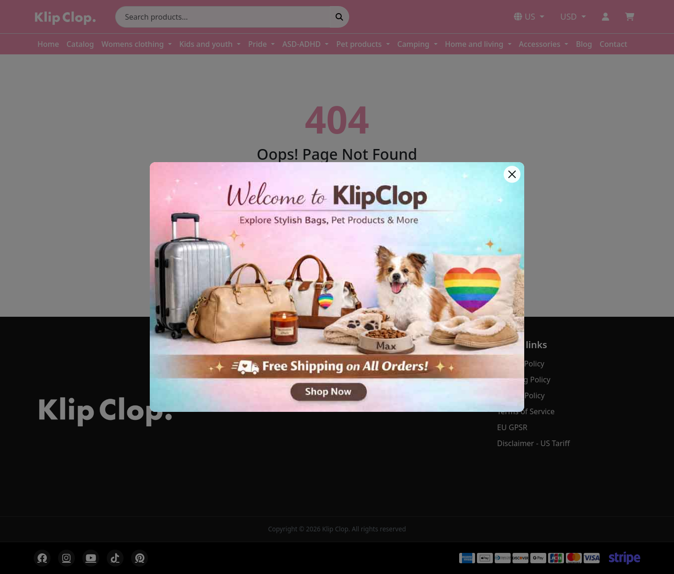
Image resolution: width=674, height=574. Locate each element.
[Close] (512, 174)
